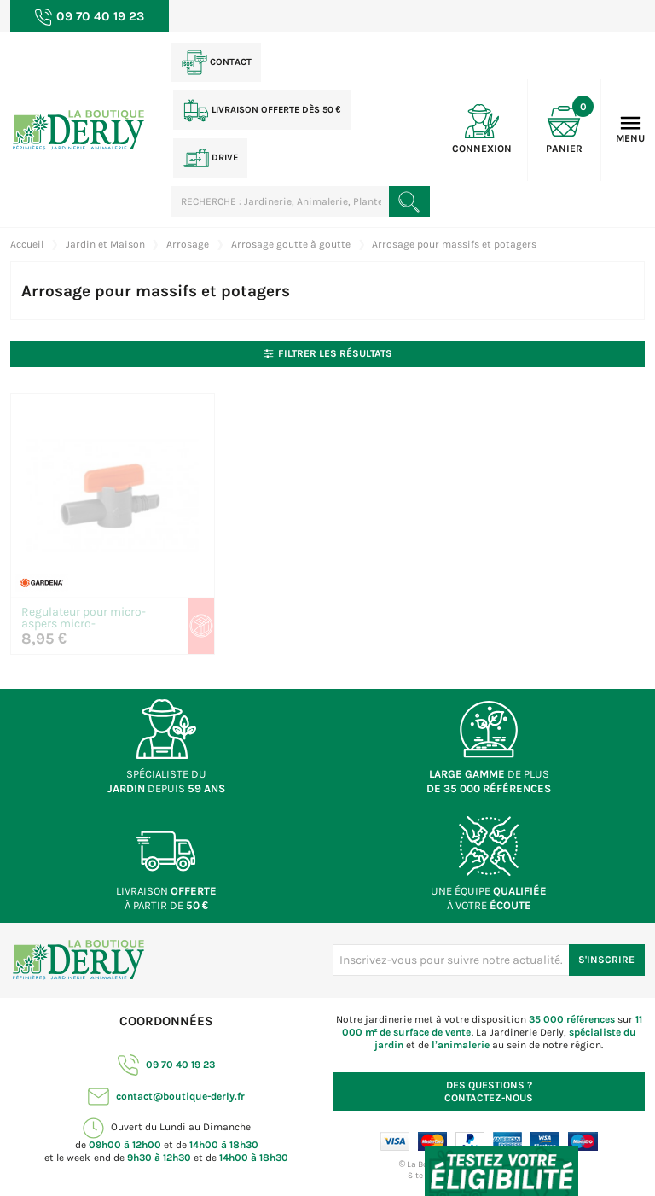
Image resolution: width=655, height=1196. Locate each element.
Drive (210, 158)
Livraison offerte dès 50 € (262, 110)
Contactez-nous (488, 1091)
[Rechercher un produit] (409, 201)
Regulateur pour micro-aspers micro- (83, 618)
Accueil (26, 244)
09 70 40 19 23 (166, 1065)
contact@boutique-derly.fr (166, 1096)
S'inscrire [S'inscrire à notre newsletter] (606, 960)
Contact (217, 62)
